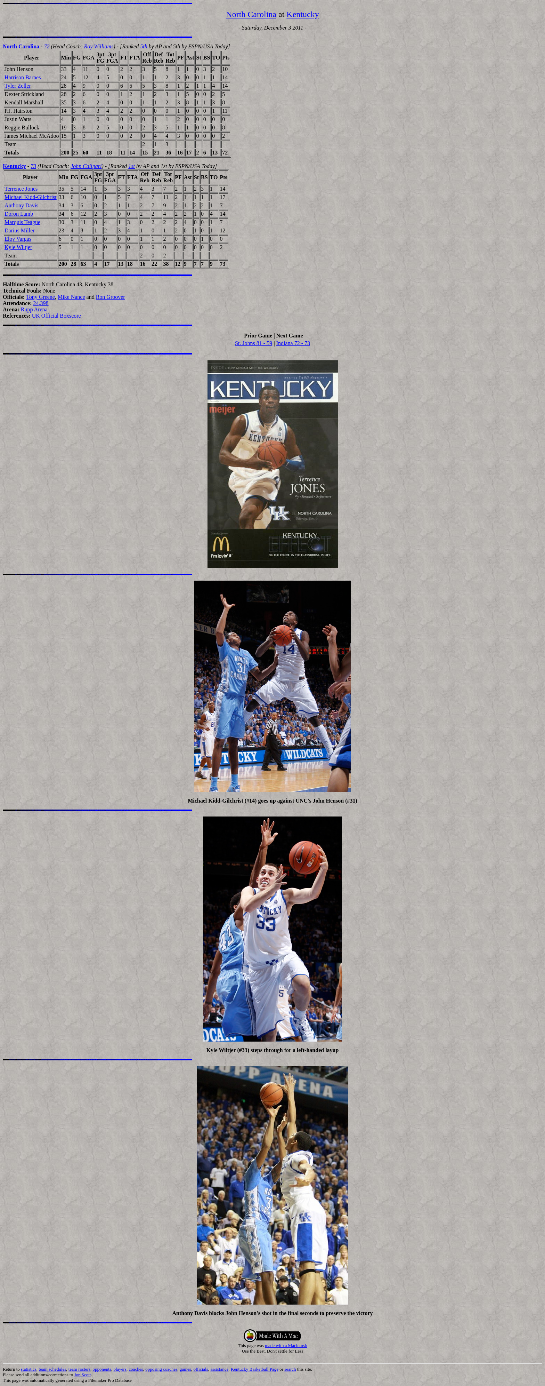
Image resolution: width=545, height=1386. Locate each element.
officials (200, 1369)
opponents (102, 1369)
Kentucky (302, 14)
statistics (28, 1369)
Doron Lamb (19, 214)
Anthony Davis (21, 205)
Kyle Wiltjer (18, 247)
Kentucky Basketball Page (254, 1369)
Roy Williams (98, 46)
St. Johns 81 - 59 (253, 343)
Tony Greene (40, 297)
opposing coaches (161, 1369)
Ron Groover (110, 297)
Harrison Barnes (23, 77)
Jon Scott (82, 1374)
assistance (219, 1369)
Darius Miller (20, 230)
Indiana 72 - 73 (293, 343)
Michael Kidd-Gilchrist (31, 197)
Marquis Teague (22, 222)
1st (131, 166)
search (290, 1369)
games (185, 1369)
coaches (136, 1369)
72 (46, 46)
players (120, 1369)
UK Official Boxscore (56, 316)
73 (33, 166)
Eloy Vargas (18, 239)
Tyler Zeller (18, 86)
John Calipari (86, 166)
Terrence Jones (21, 189)
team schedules (52, 1369)
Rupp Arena (34, 309)
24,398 (41, 303)
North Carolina (251, 14)
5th (143, 46)
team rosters (79, 1369)
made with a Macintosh (286, 1345)
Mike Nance (71, 297)
